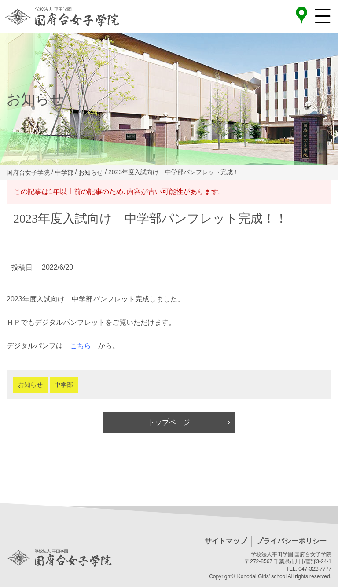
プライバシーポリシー (291, 541)
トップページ (169, 422)
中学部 (64, 384)
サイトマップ (226, 541)
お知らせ (30, 384)
